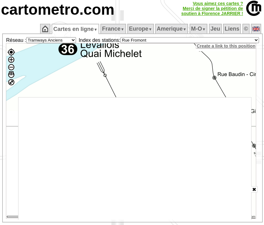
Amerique (171, 29)
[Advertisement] (135, 158)
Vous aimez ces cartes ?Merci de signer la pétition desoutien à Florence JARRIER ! (212, 8)
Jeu (215, 29)
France (113, 29)
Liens (232, 29)
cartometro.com (57, 9)
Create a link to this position (226, 45)
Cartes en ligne (75, 29)
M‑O (198, 29)
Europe (140, 29)
